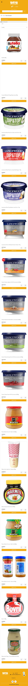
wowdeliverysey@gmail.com (15, 674)
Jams (2, 23)
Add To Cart (14, 63)
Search (24, 11)
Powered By (14, 684)
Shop (15, 9)
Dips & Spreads (4, 21)
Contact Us (13, 677)
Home (12, 9)
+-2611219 (15, 673)
